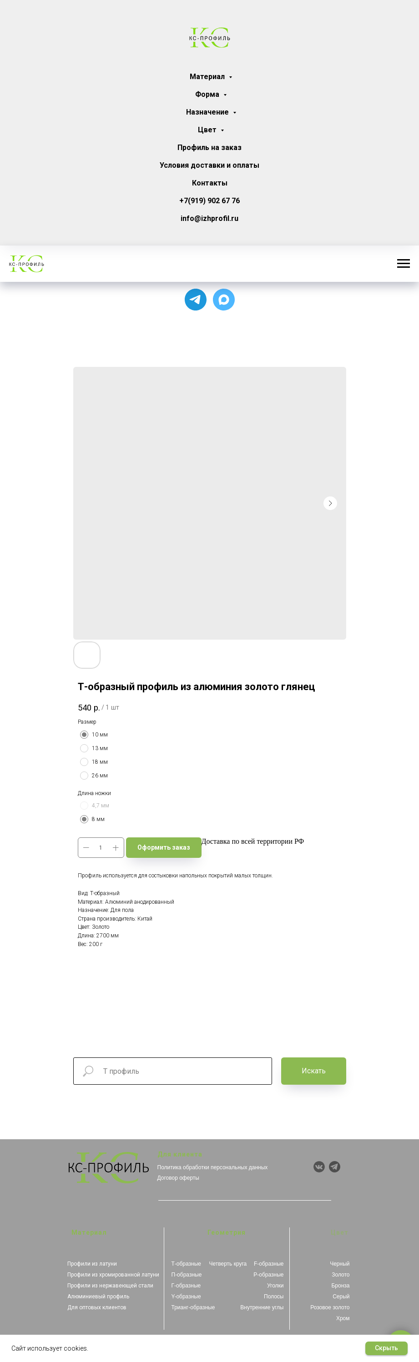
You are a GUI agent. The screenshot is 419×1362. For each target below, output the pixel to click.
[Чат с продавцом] (224, 299)
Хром (343, 1318)
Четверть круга (228, 1264)
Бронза (340, 1285)
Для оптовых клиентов (96, 1307)
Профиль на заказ (209, 147)
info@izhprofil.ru (209, 218)
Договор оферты (178, 1178)
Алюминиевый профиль (98, 1296)
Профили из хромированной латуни (113, 1275)
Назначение (208, 112)
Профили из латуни (92, 1264)
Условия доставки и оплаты (209, 165)
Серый (341, 1296)
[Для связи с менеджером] (196, 299)
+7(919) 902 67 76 (209, 200)
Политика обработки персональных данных (212, 1167)
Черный (339, 1264)
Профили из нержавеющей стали (110, 1285)
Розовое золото (329, 1307)
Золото (340, 1275)
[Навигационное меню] (403, 263)
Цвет (208, 129)
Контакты (209, 183)
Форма (208, 94)
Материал (208, 76)
